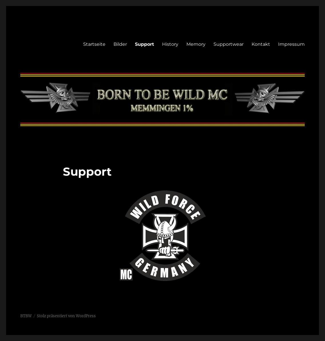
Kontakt (261, 44)
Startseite (94, 44)
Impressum (291, 44)
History (170, 44)
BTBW (26, 316)
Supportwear (229, 44)
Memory (196, 44)
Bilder (120, 44)
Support (144, 44)
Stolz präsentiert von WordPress (66, 316)
